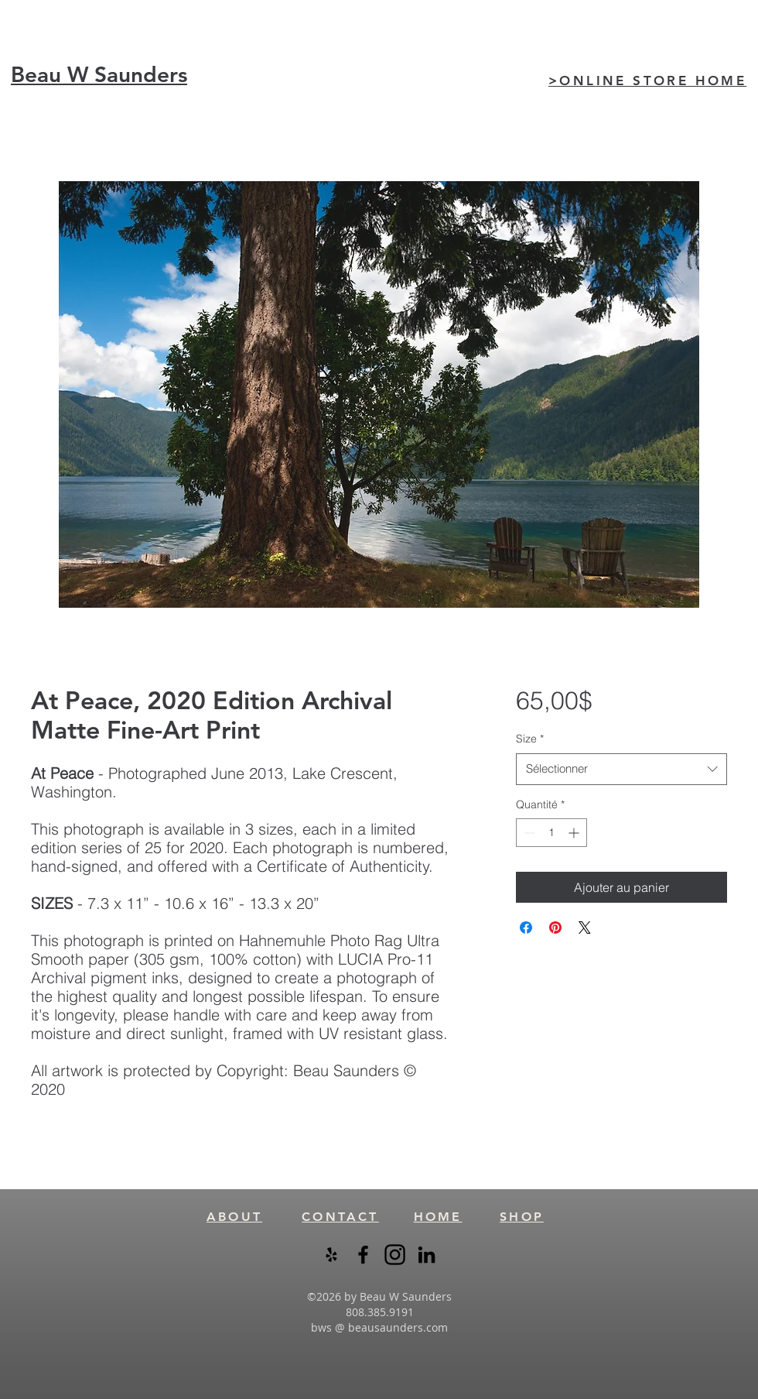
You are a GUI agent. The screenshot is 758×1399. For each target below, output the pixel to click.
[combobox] (621, 769)
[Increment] (575, 832)
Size (530, 739)
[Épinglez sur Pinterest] (555, 927)
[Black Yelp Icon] (331, 1255)
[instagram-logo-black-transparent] (395, 1255)
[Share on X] (584, 927)
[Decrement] (528, 832)
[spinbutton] (551, 832)
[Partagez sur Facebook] (526, 927)
